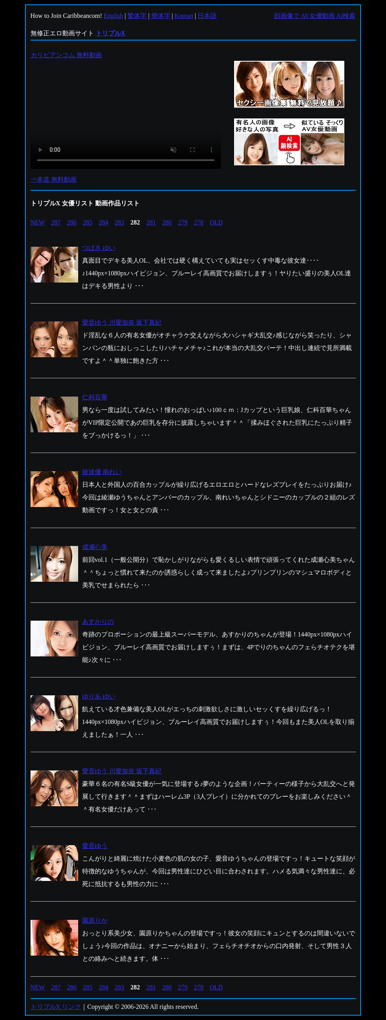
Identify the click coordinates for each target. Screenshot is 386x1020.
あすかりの (98, 621)
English (113, 15)
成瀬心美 (95, 547)
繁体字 (136, 15)
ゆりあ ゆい (98, 696)
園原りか (95, 920)
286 (72, 222)
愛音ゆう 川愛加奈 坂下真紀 (121, 322)
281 (151, 222)
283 (119, 222)
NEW (38, 222)
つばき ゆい (98, 247)
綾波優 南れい (102, 471)
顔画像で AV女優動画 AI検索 (315, 15)
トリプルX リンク (56, 1006)
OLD (216, 222)
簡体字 (160, 15)
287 (56, 222)
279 (183, 222)
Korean (184, 15)
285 (87, 222)
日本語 (207, 15)
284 (103, 222)
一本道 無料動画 (54, 179)
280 (167, 222)
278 (199, 222)
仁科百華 (95, 397)
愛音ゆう (95, 845)
